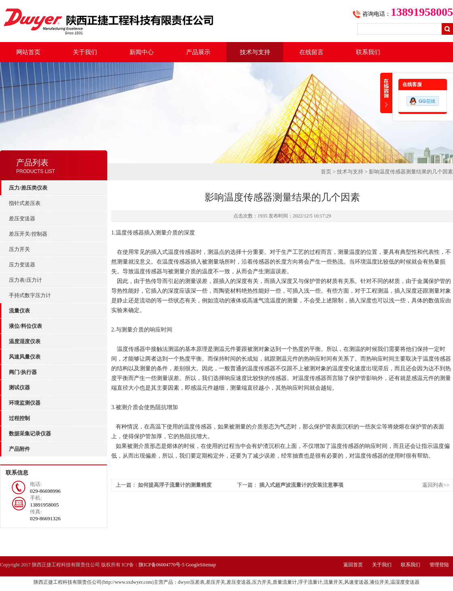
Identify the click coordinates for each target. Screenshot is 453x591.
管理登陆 (439, 565)
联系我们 (368, 52)
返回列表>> (435, 485)
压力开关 (19, 249)
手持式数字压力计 (30, 295)
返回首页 (353, 565)
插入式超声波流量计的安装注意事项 (301, 485)
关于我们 (85, 52)
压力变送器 (22, 265)
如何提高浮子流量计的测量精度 (175, 485)
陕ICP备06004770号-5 (161, 565)
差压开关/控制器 (28, 234)
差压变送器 (22, 218)
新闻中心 (141, 52)
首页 (326, 172)
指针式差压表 (24, 203)
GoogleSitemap (201, 565)
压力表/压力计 (25, 280)
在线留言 (311, 52)
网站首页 (28, 52)
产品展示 (198, 52)
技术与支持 (255, 52)
